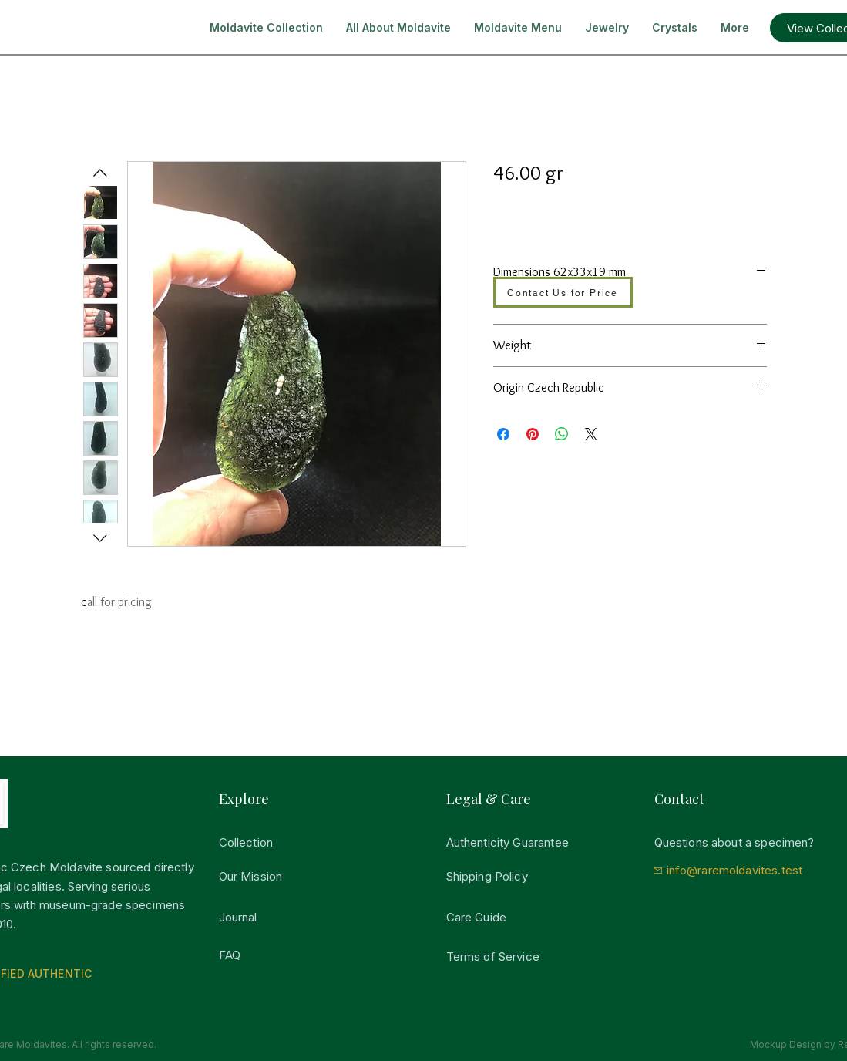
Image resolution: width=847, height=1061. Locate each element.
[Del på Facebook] (503, 434)
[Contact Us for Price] (563, 292)
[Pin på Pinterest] (532, 434)
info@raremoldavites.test (735, 870)
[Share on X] (591, 434)
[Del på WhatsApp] (562, 434)
